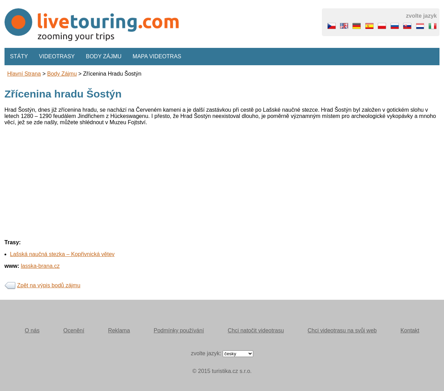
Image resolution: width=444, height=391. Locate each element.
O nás (32, 330)
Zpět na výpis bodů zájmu (48, 285)
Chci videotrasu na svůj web (342, 330)
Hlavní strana (24, 74)
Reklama (119, 330)
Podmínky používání (179, 330)
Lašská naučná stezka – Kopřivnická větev (62, 254)
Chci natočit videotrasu (256, 330)
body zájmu (62, 74)
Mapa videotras (157, 56)
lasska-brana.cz (40, 266)
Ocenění (73, 330)
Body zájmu (104, 56)
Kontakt (409, 330)
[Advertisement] (213, 179)
